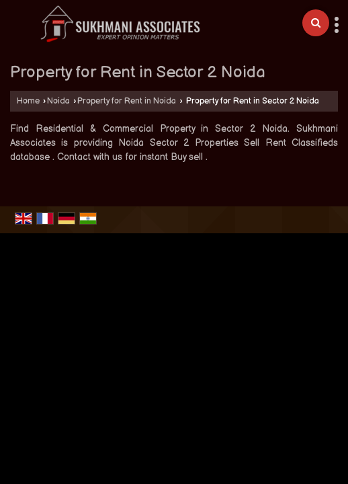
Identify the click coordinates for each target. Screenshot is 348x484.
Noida (58, 101)
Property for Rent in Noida (126, 101)
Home (28, 101)
